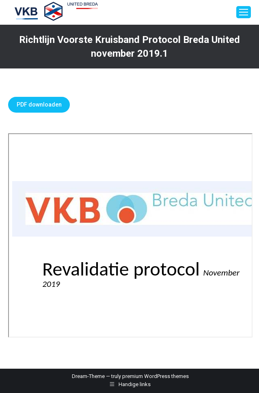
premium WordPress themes (155, 376)
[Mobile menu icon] (243, 12)
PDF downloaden (39, 104)
